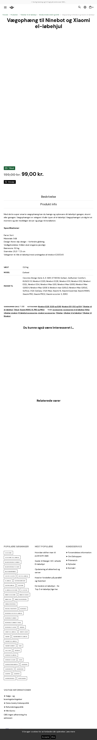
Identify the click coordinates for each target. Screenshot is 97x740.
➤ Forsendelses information (78, 552)
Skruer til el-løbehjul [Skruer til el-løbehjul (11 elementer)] (10, 632)
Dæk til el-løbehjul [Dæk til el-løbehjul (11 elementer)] (23, 576)
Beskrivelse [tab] (48, 197)
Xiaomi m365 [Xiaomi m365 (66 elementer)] (24, 664)
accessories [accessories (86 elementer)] (8, 552)
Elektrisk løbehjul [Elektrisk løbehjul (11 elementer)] (9, 585)
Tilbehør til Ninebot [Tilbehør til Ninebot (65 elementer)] (10, 645)
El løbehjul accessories (27, 313)
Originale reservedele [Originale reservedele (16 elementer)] (10, 604)
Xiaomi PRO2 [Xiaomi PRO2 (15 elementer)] (17, 673)
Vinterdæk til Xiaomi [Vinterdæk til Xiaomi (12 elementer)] (10, 659)
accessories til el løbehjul (73, 310)
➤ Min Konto (9, 710)
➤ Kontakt (70, 568)
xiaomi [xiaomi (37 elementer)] (20, 659)
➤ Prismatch (71, 560)
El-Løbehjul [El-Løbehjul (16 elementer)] (8, 580)
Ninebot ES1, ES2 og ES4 (72, 307)
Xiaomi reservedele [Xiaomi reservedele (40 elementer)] (9, 678)
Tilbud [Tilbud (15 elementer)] (20, 645)
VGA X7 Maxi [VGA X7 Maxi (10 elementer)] (8, 650)
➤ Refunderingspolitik (13, 707)
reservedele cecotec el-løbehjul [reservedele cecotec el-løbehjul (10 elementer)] (13, 613)
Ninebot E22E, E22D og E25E (49, 15)
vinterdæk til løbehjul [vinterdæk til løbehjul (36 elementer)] (11, 655)
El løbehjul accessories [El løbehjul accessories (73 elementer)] (11, 590)
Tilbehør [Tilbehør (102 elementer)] (7, 636)
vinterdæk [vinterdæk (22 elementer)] (17, 650)
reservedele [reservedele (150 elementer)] (23, 608)
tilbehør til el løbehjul (73, 313)
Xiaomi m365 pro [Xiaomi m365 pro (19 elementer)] (9, 669)
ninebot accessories (46, 313)
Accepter (46, 737)
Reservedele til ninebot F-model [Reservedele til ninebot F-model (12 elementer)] (13, 622)
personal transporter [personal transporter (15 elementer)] (11, 608)
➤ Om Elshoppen (73, 556)
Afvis (53, 737)
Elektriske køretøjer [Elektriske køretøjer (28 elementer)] (20, 580)
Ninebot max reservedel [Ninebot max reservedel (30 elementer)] (21, 599)
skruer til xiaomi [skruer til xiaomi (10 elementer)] (24, 632)
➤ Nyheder (71, 564)
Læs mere (70, 731)
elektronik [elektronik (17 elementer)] (20, 585)
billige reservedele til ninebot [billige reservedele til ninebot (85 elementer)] (12, 562)
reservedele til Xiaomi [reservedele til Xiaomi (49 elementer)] (10, 627)
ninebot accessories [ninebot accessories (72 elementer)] (10, 594)
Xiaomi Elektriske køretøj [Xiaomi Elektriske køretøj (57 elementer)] (11, 664)
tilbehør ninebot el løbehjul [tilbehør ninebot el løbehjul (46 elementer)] (20, 636)
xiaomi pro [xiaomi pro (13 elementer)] (7, 673)
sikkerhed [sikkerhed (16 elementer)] (22, 627)
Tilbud (16, 310)
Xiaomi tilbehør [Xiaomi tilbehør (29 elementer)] (22, 678)
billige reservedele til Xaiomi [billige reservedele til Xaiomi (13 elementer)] (12, 566)
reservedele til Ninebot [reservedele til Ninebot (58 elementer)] (11, 618)
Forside (5, 15)
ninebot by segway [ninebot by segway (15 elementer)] (24, 594)
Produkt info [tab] (48, 204)
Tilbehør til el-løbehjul (28, 15)
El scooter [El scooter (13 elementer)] (24, 590)
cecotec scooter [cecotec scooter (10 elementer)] (10, 576)
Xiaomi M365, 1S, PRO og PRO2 (32, 310)
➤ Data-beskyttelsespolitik (16, 703)
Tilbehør (59, 313)
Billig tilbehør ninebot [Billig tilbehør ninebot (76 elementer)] (10, 571)
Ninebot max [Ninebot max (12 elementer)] (8, 599)
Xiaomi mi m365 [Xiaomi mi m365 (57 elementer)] (20, 669)
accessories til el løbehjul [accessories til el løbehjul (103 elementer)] (12, 557)
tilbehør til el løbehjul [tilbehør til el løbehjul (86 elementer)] (11, 641)
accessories (58, 310)
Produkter (14, 15)
